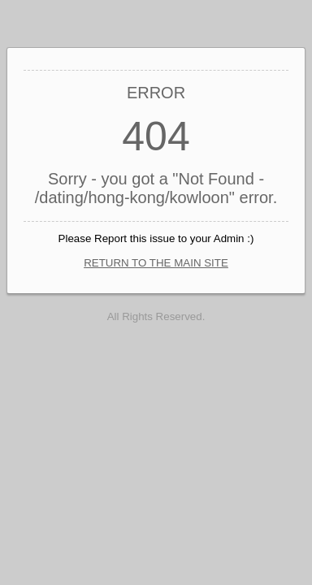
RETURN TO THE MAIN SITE (156, 263)
